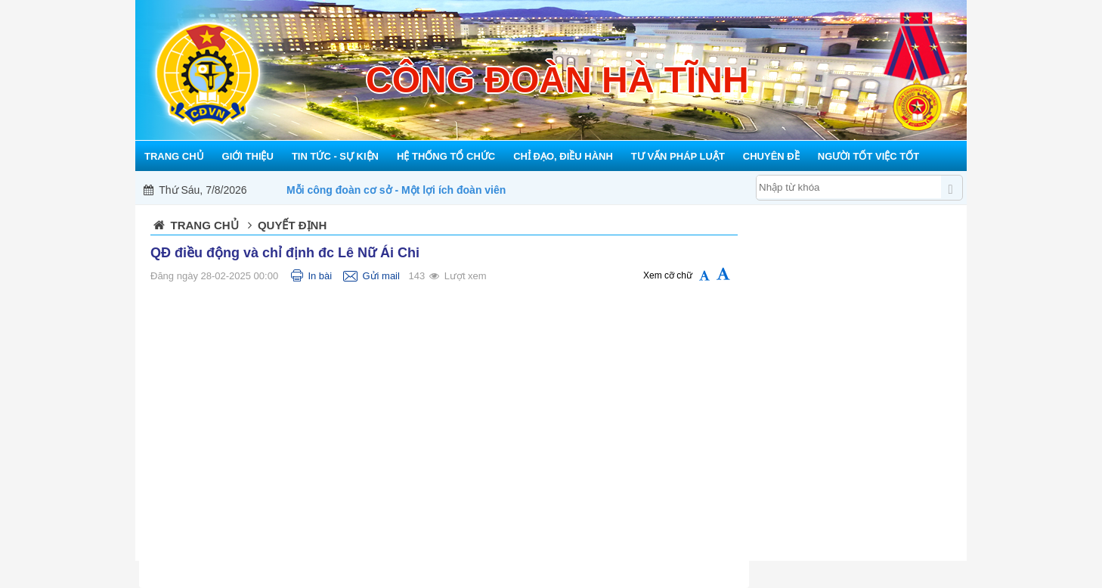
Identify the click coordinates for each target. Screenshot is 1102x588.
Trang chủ (205, 225)
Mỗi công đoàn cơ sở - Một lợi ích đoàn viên (396, 190)
